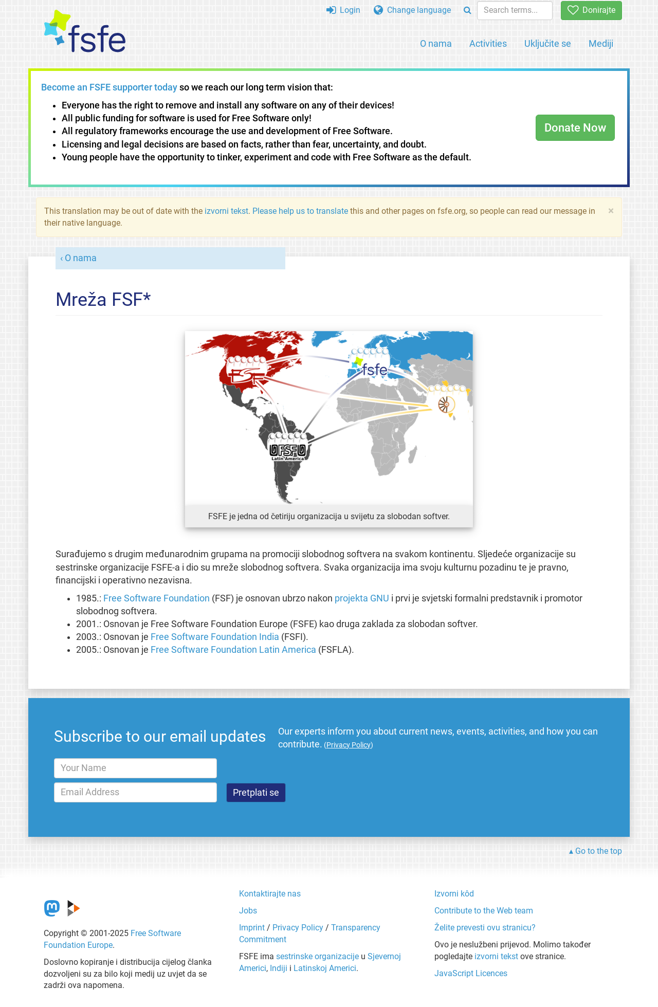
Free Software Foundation (156, 598)
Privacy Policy (297, 927)
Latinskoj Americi (325, 968)
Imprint (252, 927)
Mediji (601, 43)
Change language (412, 10)
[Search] (468, 11)
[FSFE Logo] (84, 31)
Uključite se (547, 43)
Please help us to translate (300, 211)
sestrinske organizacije (317, 956)
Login (343, 10)
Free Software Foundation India (215, 637)
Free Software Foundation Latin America (233, 650)
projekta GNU (362, 598)
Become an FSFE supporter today (109, 87)
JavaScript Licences (470, 973)
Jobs (248, 911)
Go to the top (598, 851)
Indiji (278, 968)
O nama (436, 43)
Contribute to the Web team (483, 911)
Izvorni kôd (454, 894)
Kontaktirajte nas (270, 894)
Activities (488, 43)
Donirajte (591, 10)
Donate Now (575, 127)
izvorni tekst (226, 211)
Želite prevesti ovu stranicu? (485, 927)
